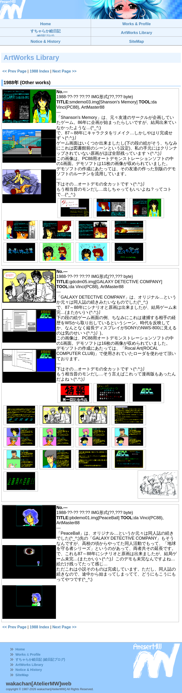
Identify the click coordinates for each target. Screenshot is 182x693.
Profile (35, 654)
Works (20, 654)
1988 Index (39, 71)
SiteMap (21, 675)
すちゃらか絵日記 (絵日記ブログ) (40, 659)
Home (20, 649)
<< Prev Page (14, 71)
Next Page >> (64, 71)
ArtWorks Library (29, 665)
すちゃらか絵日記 (45, 33)
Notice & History (28, 670)
